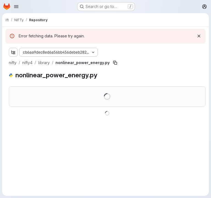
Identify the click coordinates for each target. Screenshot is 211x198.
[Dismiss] (199, 36)
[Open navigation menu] (16, 6)
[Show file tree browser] (13, 52)
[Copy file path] (115, 62)
